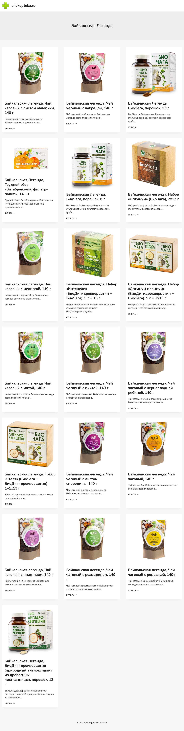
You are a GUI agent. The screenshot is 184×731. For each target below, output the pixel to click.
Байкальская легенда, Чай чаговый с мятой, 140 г (28, 386)
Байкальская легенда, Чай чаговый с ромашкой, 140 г (152, 572)
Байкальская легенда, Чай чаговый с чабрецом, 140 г (89, 106)
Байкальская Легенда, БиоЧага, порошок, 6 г (86, 197)
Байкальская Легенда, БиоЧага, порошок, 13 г (148, 106)
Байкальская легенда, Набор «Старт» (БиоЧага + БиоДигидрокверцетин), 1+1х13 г (30, 481)
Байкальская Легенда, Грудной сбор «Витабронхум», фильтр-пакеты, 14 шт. (26, 187)
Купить (10, 128)
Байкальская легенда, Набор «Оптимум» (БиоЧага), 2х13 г (153, 197)
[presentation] (30, 73)
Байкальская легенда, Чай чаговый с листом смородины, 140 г (89, 479)
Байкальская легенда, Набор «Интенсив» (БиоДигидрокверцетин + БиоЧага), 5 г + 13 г (91, 291)
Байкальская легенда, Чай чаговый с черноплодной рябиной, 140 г (151, 388)
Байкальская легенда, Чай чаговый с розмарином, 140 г (90, 575)
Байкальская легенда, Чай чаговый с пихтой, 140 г (89, 386)
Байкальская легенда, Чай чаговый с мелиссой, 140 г (28, 286)
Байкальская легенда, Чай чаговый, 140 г (151, 476)
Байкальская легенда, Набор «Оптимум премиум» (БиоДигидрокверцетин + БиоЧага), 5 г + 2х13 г (153, 291)
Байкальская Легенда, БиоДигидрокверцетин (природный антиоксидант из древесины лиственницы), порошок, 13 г (29, 673)
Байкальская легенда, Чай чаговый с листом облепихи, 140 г (30, 108)
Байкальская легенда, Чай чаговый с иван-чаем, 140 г (29, 572)
